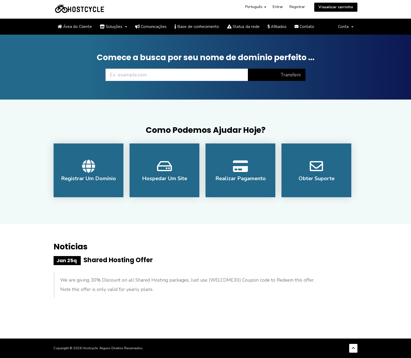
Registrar (297, 6)
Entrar (278, 6)
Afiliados (277, 26)
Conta (345, 26)
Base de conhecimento (197, 26)
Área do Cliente (75, 26)
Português (255, 6)
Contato (304, 26)
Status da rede (243, 26)
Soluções (113, 26)
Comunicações (151, 26)
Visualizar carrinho (336, 7)
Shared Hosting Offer (118, 260)
